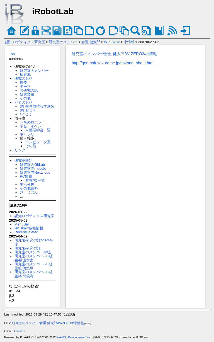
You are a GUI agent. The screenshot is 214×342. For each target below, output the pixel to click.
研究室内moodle (33, 168)
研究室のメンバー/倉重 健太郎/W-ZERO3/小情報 (114, 54)
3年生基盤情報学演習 (37, 106)
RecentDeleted (26, 232)
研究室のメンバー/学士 (33, 252)
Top (12, 54)
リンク (19, 150)
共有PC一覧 (35, 180)
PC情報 (26, 176)
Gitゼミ (26, 114)
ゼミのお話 (23, 102)
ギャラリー (29, 134)
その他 (25, 98)
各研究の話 (29, 90)
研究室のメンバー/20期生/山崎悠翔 (33, 266)
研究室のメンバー (63, 42)
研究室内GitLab (32, 164)
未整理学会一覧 (38, 130)
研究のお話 (23, 78)
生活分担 (27, 184)
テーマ (25, 86)
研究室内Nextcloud (35, 172)
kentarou (19, 331)
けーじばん (29, 192)
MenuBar (21, 224)
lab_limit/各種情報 (28, 228)
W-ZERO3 (112, 42)
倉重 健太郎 (91, 42)
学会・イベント (32, 126)
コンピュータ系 (38, 142)
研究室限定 (23, 160)
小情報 (129, 42)
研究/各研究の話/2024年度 (34, 242)
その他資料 (29, 188)
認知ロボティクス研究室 (25, 42)
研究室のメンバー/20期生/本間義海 (33, 274)
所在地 (25, 74)
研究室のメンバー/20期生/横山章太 (33, 258)
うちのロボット (32, 122)
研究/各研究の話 (27, 248)
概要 (23, 82)
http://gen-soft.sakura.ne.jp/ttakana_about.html (113, 63)
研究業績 (27, 94)
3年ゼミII (27, 110)
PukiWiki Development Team (74, 337)
